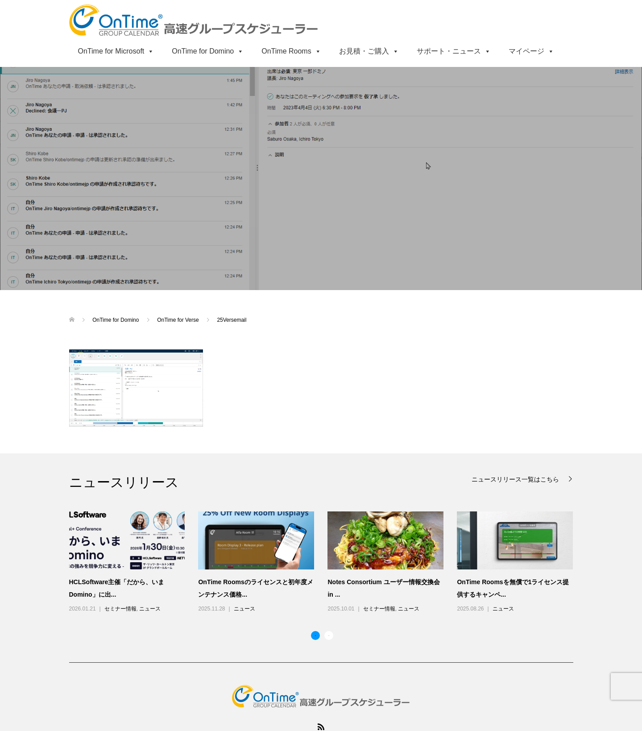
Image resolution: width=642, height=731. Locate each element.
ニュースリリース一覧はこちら (516, 479)
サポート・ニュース (454, 51)
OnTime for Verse (178, 320)
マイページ (531, 51)
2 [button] (328, 635)
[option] (328, 562)
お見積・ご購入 (369, 51)
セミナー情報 (120, 609)
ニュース (150, 609)
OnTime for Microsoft (116, 51)
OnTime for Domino (208, 51)
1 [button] (315, 635)
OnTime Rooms (291, 51)
